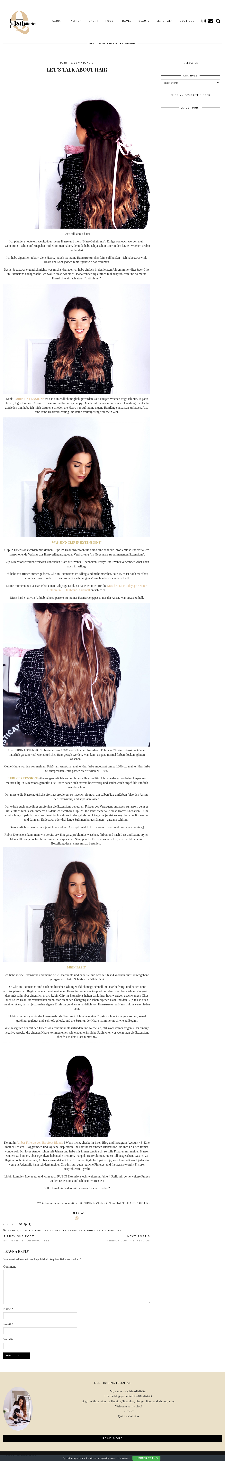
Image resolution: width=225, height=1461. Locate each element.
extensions (58, 1227)
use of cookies (123, 1458)
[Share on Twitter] (20, 1221)
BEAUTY (144, 18)
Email (8, 1321)
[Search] (218, 18)
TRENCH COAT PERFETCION (128, 1235)
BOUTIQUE (187, 18)
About (57, 18)
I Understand (146, 1458)
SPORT (93, 18)
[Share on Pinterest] (25, 1221)
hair (82, 1227)
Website (8, 1336)
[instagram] (204, 18)
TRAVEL (126, 18)
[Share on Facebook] (16, 1221)
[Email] (211, 18)
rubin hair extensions (104, 1227)
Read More (112, 1435)
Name (8, 1306)
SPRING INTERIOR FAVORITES (26, 1235)
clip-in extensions (34, 1227)
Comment (9, 1263)
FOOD (109, 18)
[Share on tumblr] (30, 1221)
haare (72, 1227)
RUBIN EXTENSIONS (29, 396)
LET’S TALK (165, 18)
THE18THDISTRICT (24, 1452)
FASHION (75, 18)
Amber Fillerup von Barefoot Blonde (40, 1139)
